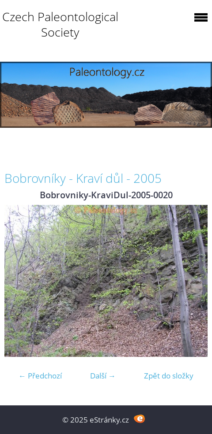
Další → (103, 376)
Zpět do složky (168, 376)
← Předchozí (40, 376)
